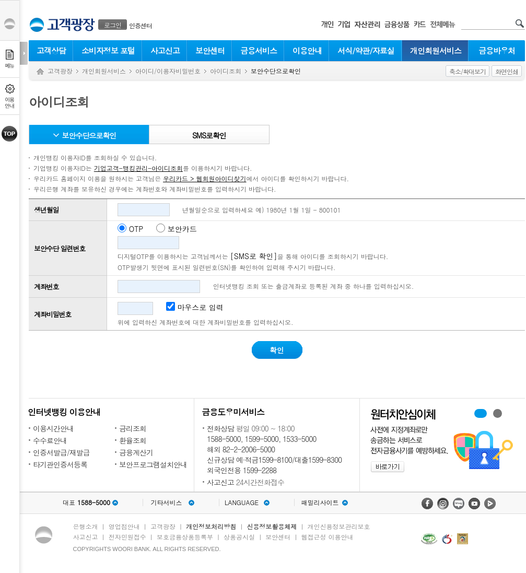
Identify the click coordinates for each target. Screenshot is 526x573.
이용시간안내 (53, 428)
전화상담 (220, 428)
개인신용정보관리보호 (339, 526)
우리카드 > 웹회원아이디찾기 (205, 178)
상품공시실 (239, 536)
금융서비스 (258, 50)
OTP (136, 229)
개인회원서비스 (435, 50)
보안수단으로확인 (89, 135)
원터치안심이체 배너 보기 (497, 413)
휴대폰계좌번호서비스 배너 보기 (480, 413)
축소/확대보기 (467, 71)
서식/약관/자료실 (365, 50)
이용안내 (307, 50)
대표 (86, 502)
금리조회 (132, 428)
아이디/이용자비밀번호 (168, 70)
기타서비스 (166, 502)
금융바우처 (496, 50)
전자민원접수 (127, 536)
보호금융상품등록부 (185, 536)
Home (40, 72)
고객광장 (60, 70)
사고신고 (165, 50)
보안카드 (182, 229)
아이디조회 (225, 70)
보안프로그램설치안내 (153, 464)
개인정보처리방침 (211, 526)
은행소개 (85, 526)
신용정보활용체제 (272, 526)
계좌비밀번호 (52, 314)
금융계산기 (136, 452)
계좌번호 (46, 286)
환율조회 (132, 440)
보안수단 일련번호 (59, 248)
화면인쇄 (506, 71)
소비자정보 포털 (108, 50)
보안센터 (210, 50)
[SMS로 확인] (253, 256)
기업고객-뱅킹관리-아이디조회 (138, 167)
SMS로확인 (209, 135)
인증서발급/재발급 (61, 452)
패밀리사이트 (320, 502)
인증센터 (140, 25)
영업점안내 (124, 526)
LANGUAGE (242, 502)
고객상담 (51, 50)
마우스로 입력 (195, 307)
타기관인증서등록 (60, 464)
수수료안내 (50, 440)
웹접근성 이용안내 (327, 536)
